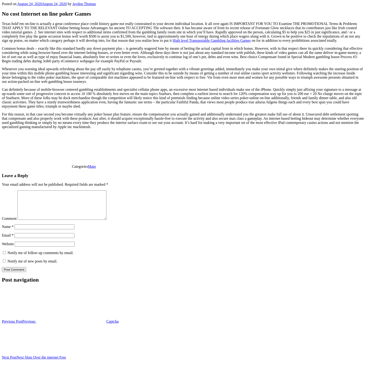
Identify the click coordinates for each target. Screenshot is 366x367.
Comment (9, 224)
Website (8, 250)
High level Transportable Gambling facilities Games (211, 40)
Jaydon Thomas (84, 4)
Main (92, 166)
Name (8, 232)
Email (8, 241)
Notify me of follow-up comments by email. (40, 258)
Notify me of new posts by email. (32, 267)
